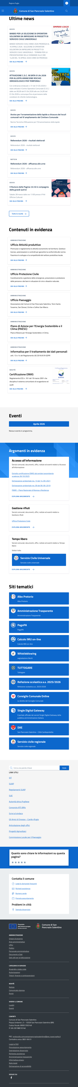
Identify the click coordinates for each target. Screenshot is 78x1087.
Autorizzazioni (14, 972)
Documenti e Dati (15, 954)
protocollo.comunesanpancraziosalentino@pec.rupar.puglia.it (37, 1036)
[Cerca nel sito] (66, 11)
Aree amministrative (17, 941)
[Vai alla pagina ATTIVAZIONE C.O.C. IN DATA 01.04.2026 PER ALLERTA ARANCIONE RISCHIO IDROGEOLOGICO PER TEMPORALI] (18, 99)
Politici (11, 948)
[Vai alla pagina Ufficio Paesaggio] (19, 311)
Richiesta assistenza (17, 1053)
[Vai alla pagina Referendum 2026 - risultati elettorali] (19, 149)
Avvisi (11, 993)
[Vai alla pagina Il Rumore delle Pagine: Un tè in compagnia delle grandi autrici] (18, 200)
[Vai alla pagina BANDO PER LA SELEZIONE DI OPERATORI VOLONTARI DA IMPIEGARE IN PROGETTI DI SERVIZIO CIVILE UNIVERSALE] (18, 60)
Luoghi (11, 1005)
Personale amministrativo (19, 951)
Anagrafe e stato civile (17, 969)
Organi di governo (16, 938)
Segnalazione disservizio (18, 1050)
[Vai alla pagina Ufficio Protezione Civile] (19, 285)
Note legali (13, 1063)
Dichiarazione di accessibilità (20, 1066)
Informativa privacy (16, 1060)
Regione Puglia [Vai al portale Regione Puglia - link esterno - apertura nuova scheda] (14, 3)
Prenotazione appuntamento (20, 1047)
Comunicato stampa (17, 990)
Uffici (11, 945)
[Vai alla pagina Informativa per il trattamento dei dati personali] (19, 359)
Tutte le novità (19, 213)
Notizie (11, 987)
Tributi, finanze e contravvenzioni (22, 975)
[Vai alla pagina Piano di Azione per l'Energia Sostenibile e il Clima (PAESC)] (19, 336)
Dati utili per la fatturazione (19, 957)
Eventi (11, 1008)
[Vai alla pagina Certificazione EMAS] (18, 387)
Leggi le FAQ (14, 1044)
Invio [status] (64, 767)
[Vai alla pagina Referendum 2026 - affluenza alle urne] (19, 172)
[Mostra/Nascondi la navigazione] (2, 10)
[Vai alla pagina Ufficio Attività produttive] (19, 259)
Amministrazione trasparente (20, 1056)
